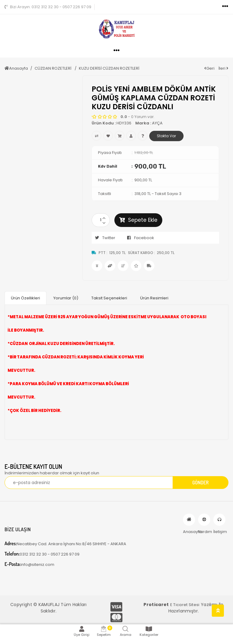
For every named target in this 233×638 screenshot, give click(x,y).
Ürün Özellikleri (25, 298)
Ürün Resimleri (154, 298)
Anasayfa (16, 68)
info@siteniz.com (29, 564)
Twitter (103, 238)
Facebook (138, 238)
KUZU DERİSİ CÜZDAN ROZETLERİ (109, 68)
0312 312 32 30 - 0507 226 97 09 (48, 7)
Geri (209, 68)
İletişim (219, 520)
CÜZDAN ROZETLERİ (53, 68)
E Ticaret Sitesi (185, 605)
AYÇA (157, 123)
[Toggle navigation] (225, 6)
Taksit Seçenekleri (109, 298)
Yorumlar (65, 298)
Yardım (204, 520)
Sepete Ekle (138, 220)
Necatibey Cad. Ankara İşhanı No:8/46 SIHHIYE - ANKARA (65, 543)
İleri (223, 68)
